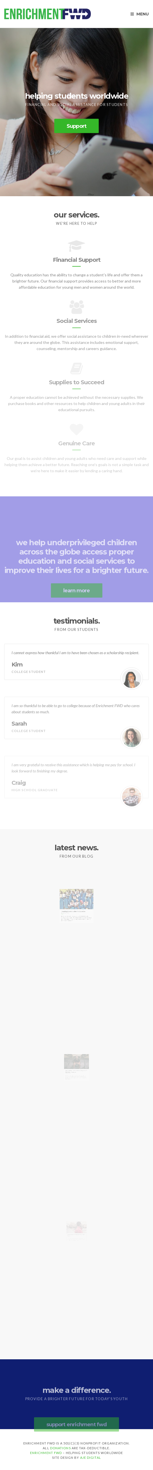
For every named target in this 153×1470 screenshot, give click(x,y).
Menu (139, 14)
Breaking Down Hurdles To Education (74, 917)
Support (76, 126)
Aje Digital (90, 1457)
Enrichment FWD (46, 1453)
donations (61, 1448)
